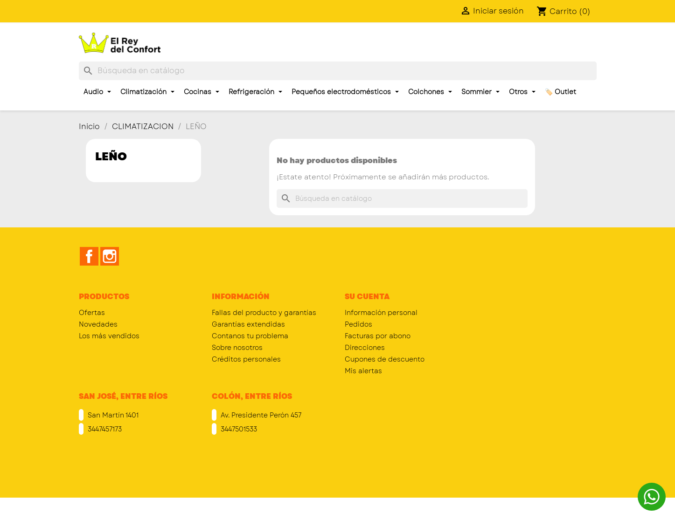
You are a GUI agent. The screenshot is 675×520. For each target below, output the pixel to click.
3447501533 (238, 429)
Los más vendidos (109, 336)
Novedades (98, 324)
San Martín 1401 (112, 415)
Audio (97, 91)
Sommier (480, 91)
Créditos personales (246, 359)
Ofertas (92, 312)
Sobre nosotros (237, 347)
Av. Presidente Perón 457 (260, 415)
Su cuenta (367, 296)
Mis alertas (363, 371)
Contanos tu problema (250, 336)
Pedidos (358, 324)
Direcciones (365, 347)
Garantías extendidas (248, 324)
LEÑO (111, 156)
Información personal (381, 312)
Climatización (147, 91)
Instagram (109, 256)
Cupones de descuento (384, 359)
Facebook (89, 256)
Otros (522, 91)
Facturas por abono (378, 336)
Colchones (430, 91)
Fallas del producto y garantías (264, 312)
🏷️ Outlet (560, 91)
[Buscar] (338, 71)
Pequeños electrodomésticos (345, 91)
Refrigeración (255, 91)
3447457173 (104, 429)
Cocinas (201, 91)
